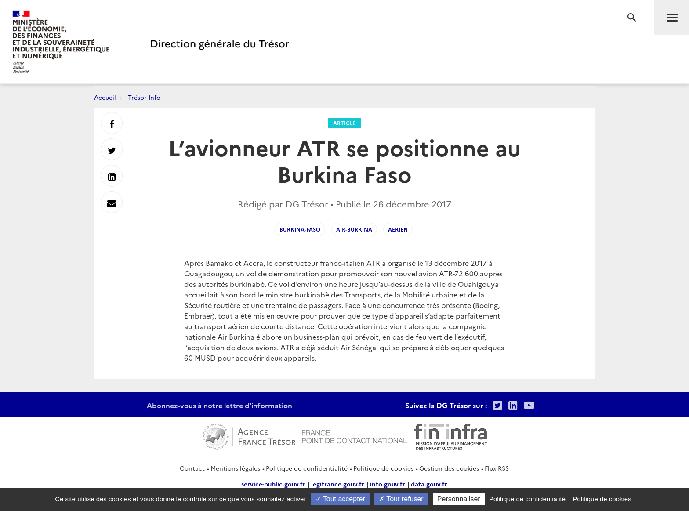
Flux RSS (497, 468)
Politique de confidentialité (307, 468)
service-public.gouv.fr (273, 483)
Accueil (105, 97)
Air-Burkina (354, 229)
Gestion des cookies (449, 468)
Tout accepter (340, 499)
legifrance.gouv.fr (337, 483)
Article (344, 123)
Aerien (398, 229)
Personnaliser (458, 499)
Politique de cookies (383, 468)
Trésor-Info (144, 97)
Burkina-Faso (299, 229)
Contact (192, 468)
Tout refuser (401, 499)
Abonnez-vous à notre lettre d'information (219, 405)
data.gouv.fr (429, 483)
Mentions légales (235, 468)
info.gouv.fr (387, 483)
